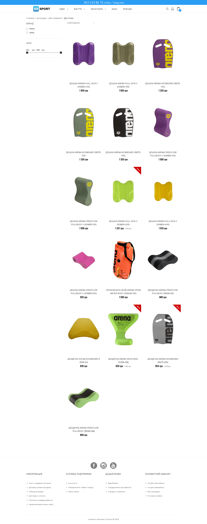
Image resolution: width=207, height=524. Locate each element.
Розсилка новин (155, 496)
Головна (30, 18)
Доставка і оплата (37, 496)
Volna (31, 32)
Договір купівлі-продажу (40, 487)
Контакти (73, 483)
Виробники (113, 483)
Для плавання (55, 18)
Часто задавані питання (40, 483)
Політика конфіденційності (41, 500)
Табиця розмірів (36, 491)
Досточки (68, 18)
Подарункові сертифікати (119, 487)
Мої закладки (154, 491)
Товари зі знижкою (116, 491)
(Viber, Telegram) (114, 2)
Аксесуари (41, 18)
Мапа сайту (74, 491)
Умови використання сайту (41, 504)
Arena (31, 28)
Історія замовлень (156, 487)
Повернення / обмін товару (81, 487)
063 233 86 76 (93, 2)
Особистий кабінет (156, 483)
